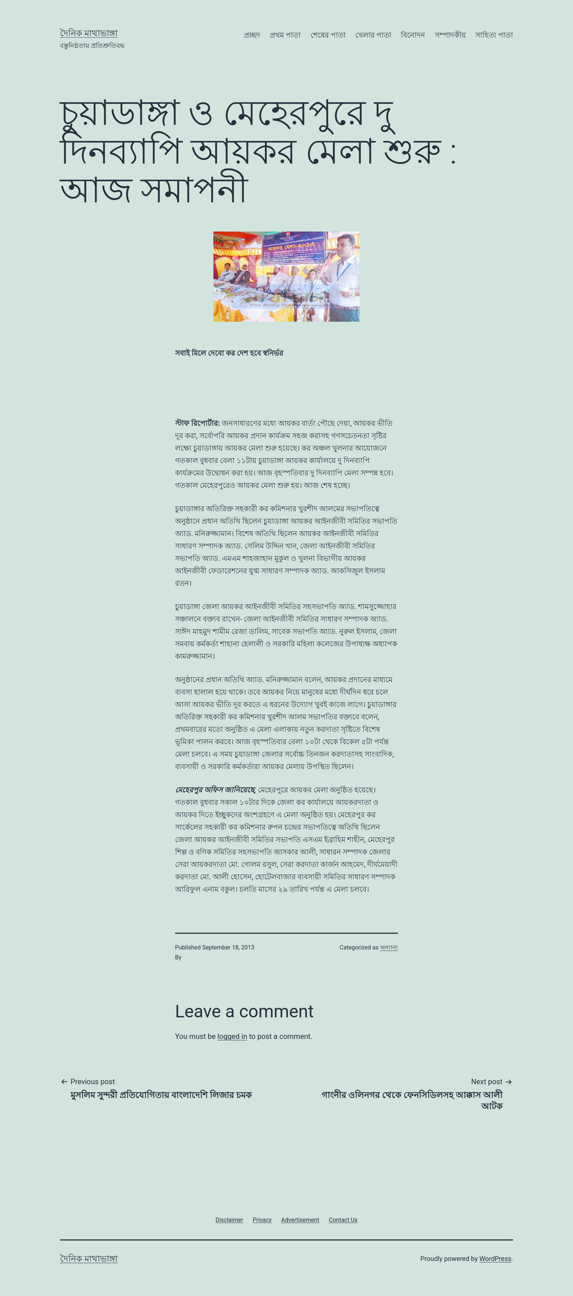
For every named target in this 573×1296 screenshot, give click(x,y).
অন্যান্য (389, 947)
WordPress (495, 1258)
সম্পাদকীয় (450, 35)
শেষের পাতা (328, 35)
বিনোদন (413, 35)
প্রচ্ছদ (252, 35)
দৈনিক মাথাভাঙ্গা (89, 33)
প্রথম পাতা (285, 35)
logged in (232, 1036)
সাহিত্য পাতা (494, 35)
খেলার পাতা (373, 35)
